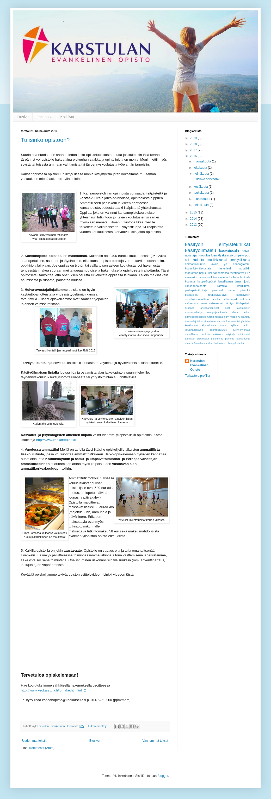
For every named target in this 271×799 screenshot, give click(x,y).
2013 (194, 225)
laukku (246, 325)
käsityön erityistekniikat (217, 244)
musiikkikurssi (217, 260)
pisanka (245, 290)
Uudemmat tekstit (34, 741)
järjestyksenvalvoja (214, 321)
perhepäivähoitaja (196, 290)
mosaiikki (244, 268)
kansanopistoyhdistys (238, 321)
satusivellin (243, 294)
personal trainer (224, 290)
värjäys (229, 303)
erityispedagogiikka (195, 316)
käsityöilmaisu (200, 250)
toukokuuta (202, 192)
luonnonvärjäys (241, 329)
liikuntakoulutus (218, 329)
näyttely (230, 334)
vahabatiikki (231, 299)
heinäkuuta (202, 173)
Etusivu (23, 117)
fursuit (210, 316)
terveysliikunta (240, 260)
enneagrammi (241, 264)
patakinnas (217, 338)
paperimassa (221, 272)
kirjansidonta (209, 325)
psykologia (191, 294)
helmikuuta (202, 205)
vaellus (241, 343)
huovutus (204, 255)
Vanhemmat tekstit (155, 741)
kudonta (198, 260)
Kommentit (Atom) (41, 748)
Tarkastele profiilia (197, 376)
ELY (247, 272)
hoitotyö (218, 316)
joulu (247, 281)
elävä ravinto (241, 312)
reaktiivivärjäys (217, 294)
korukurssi (243, 285)
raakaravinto (243, 338)
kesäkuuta (201, 186)
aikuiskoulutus (208, 277)
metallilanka (191, 334)
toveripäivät (237, 272)
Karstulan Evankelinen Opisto (199, 365)
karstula (222, 285)
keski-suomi (191, 325)
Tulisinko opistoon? (45, 140)
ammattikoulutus (195, 264)
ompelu (239, 255)
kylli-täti (235, 325)
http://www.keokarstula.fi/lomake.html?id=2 (53, 690)
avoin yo (219, 264)
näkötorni (218, 334)
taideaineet (220, 343)
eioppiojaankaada (217, 312)
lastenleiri (225, 268)
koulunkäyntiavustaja (198, 268)
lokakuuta (201, 167)
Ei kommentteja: (98, 726)
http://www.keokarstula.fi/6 (56, 440)
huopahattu (244, 316)
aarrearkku (192, 277)
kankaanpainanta (195, 285)
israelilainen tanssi (230, 281)
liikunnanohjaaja (194, 329)
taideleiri (216, 299)
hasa (236, 277)
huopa (233, 316)
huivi (226, 316)
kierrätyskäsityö (222, 255)
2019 (194, 138)
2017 (194, 150)
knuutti (223, 325)
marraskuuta (203, 161)
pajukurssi (205, 272)
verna (203, 303)
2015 (194, 212)
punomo (229, 338)
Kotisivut (67, 117)
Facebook (44, 117)
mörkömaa (191, 272)
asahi (228, 307)
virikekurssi (216, 303)
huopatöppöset (207, 281)
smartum (208, 343)
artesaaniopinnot (209, 307)
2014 (194, 219)
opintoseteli (243, 334)
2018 (194, 144)
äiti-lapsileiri (243, 303)
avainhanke (225, 277)
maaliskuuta (202, 199)
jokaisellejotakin (193, 321)
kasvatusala (229, 251)
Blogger (163, 776)
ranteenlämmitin (194, 343)
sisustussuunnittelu (197, 299)
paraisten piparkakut (197, 338)
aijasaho (189, 307)
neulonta (206, 334)
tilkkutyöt (232, 343)
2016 (194, 156)
